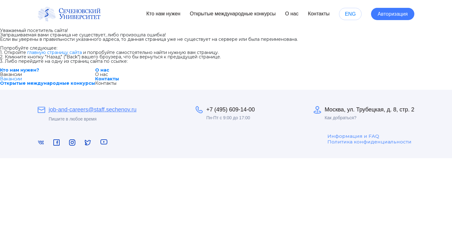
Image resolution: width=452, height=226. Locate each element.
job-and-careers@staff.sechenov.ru (93, 109)
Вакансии (11, 79)
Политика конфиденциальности (369, 142)
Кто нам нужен (163, 13)
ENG (350, 14)
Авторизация (393, 14)
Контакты (319, 13)
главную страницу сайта (54, 52)
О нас (292, 13)
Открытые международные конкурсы (233, 13)
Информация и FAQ (353, 136)
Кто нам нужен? (19, 70)
